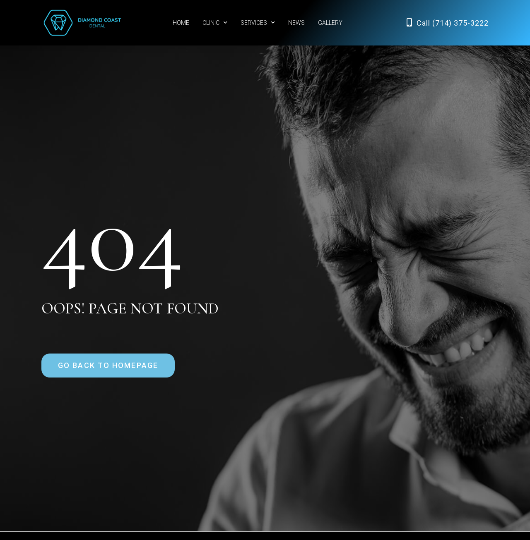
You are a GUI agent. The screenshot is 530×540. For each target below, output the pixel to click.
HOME (181, 22)
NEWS (296, 22)
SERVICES (258, 23)
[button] (108, 366)
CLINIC (214, 23)
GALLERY (330, 22)
